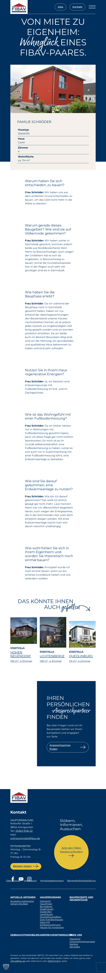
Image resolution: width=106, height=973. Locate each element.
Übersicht (45, 901)
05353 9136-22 (24, 830)
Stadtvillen (46, 911)
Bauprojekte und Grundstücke (81, 898)
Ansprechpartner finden (60, 747)
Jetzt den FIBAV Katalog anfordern (71, 849)
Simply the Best (19, 904)
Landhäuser (46, 914)
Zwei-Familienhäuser (51, 919)
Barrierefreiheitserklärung (81, 880)
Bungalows (46, 906)
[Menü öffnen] (92, 6)
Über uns (76, 935)
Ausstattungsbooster (22, 901)
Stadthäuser (47, 909)
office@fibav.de (17, 961)
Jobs (60, 6)
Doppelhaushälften (50, 917)
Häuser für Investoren (52, 927)
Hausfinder (46, 904)
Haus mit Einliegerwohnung (50, 923)
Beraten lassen (22, 866)
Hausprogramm (50, 897)
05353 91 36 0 (54, 961)
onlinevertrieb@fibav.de (25, 838)
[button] (6, 967)
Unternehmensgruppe (82, 941)
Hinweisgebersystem (52, 880)
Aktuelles (75, 947)
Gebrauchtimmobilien (25, 935)
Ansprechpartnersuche (56, 935)
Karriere (74, 944)
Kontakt (77, 6)
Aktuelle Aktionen (22, 897)
